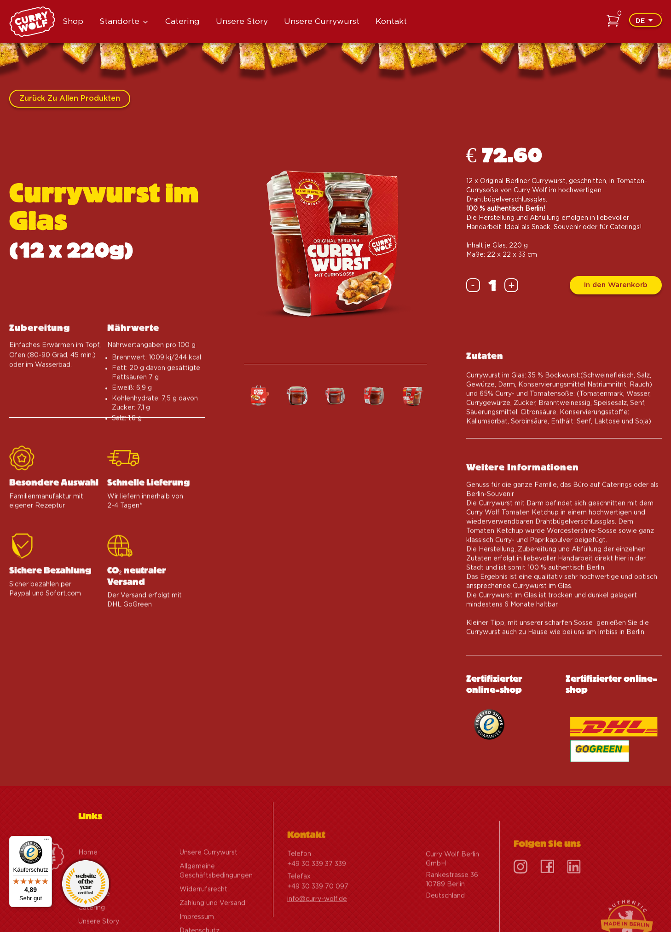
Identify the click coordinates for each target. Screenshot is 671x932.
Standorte (119, 21)
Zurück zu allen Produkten (69, 98)
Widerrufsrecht (203, 908)
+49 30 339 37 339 (316, 883)
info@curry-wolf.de (317, 918)
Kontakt (391, 21)
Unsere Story (242, 21)
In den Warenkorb (616, 285)
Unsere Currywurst (321, 21)
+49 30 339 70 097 (317, 905)
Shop (73, 21)
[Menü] (46, 841)
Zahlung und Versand (212, 922)
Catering (182, 21)
